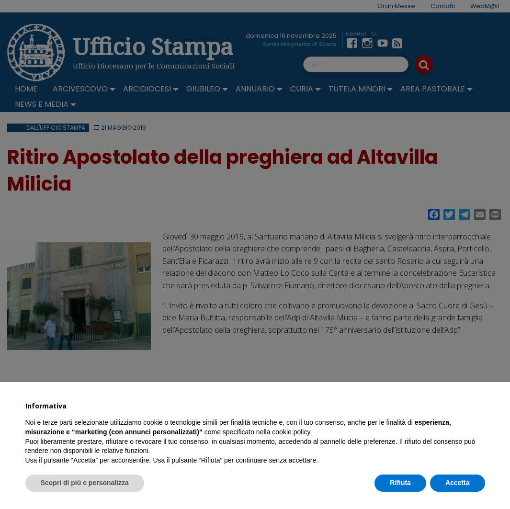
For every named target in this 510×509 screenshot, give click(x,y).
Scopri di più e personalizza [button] (85, 482)
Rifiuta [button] (400, 482)
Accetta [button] (457, 482)
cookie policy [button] (291, 432)
